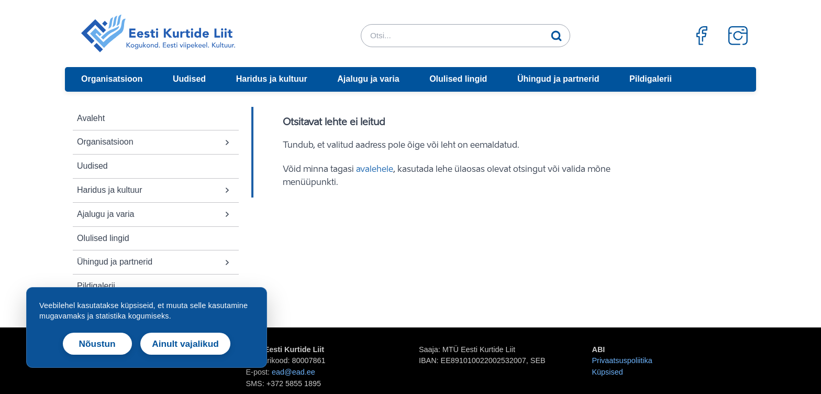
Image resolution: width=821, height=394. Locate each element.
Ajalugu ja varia (368, 78)
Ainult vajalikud (185, 343)
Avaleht (91, 118)
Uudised (189, 78)
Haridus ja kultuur (271, 78)
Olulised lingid (458, 78)
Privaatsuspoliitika (622, 360)
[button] (227, 142)
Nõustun (97, 343)
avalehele (374, 170)
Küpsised (607, 372)
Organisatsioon (111, 78)
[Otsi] (557, 36)
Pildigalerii (650, 78)
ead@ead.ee (293, 372)
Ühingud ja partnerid (558, 78)
